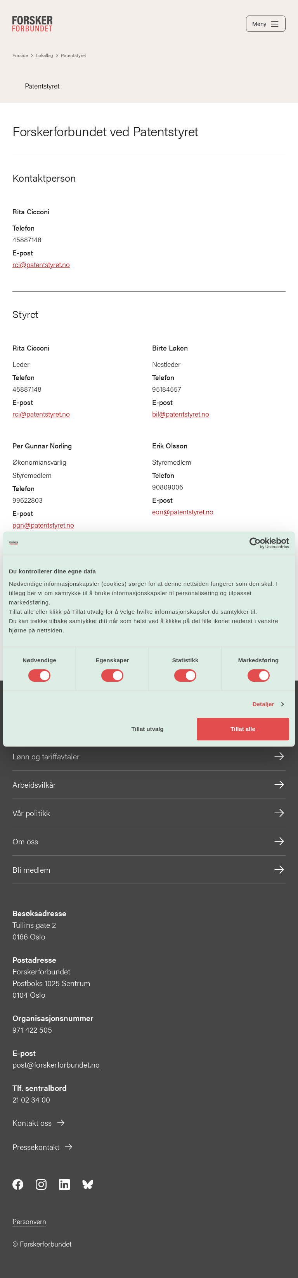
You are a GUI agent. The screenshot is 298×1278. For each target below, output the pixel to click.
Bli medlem (149, 869)
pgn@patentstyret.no (43, 525)
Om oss (149, 841)
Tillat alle (242, 729)
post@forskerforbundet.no (56, 1064)
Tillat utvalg (148, 729)
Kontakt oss (39, 1122)
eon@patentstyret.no (182, 511)
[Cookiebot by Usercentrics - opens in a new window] (255, 543)
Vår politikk (149, 813)
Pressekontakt (42, 1146)
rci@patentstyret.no (41, 264)
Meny (265, 24)
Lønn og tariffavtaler (149, 756)
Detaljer (263, 704)
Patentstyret (35, 86)
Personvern (29, 1221)
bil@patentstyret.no (180, 413)
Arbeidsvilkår (149, 784)
